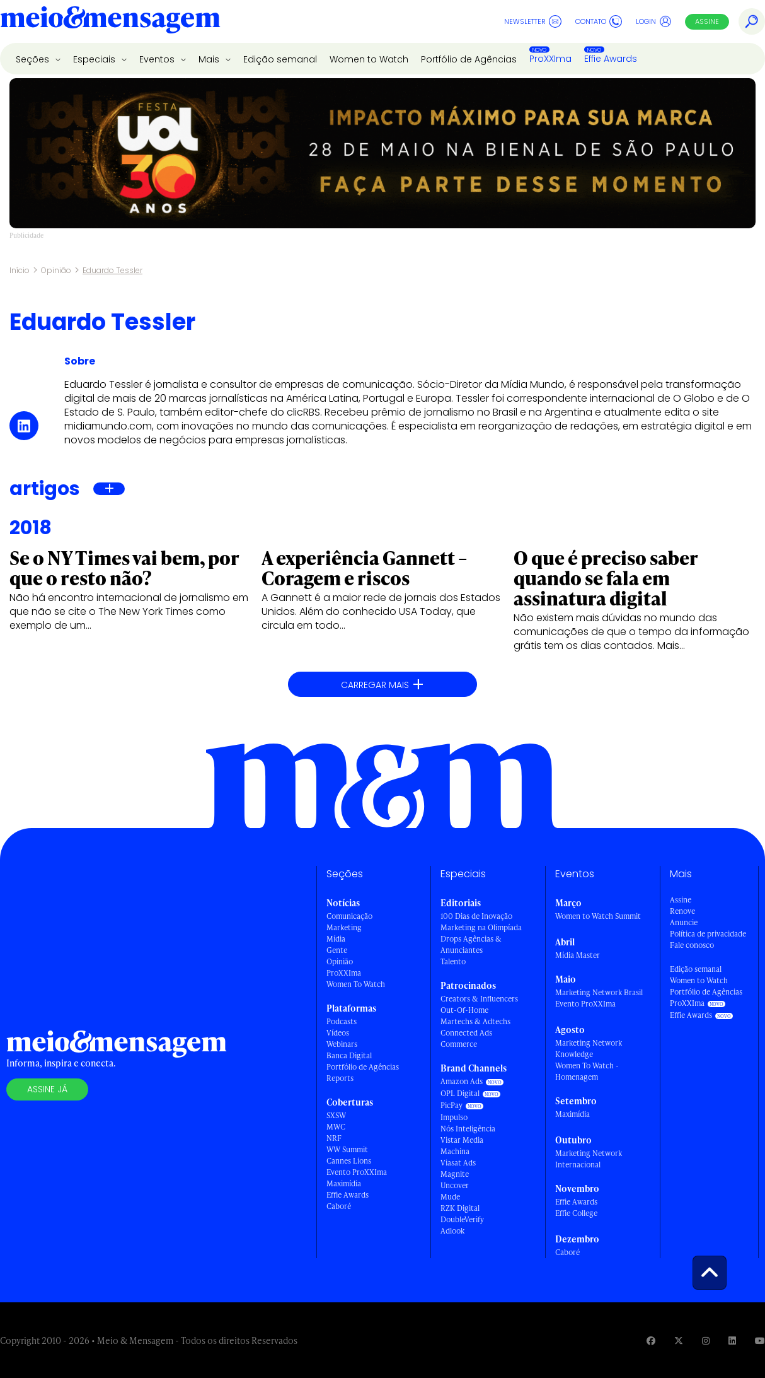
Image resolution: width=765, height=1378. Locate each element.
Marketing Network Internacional (588, 1159)
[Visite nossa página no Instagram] (706, 1340)
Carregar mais (382, 684)
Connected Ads (466, 1032)
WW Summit (347, 1149)
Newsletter (532, 21)
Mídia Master (577, 955)
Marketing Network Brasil (599, 992)
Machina (454, 1151)
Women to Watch (369, 59)
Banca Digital (349, 1055)
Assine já (47, 1089)
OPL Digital (460, 1093)
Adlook (452, 1230)
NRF (334, 1138)
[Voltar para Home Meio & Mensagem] (110, 21)
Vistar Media (461, 1140)
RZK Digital (460, 1208)
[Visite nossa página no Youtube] (760, 1340)
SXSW (336, 1115)
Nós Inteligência (467, 1128)
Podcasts (341, 1021)
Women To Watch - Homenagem (587, 1071)
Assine (707, 21)
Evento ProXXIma (356, 1172)
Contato (598, 21)
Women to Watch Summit (598, 916)
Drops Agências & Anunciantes (471, 944)
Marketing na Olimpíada (481, 927)
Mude (450, 1196)
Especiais (95, 59)
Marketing (344, 927)
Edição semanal (280, 59)
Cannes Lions (348, 1160)
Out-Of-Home (464, 1010)
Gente (336, 950)
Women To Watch (355, 984)
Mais (210, 59)
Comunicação (349, 916)
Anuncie (684, 922)
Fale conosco (692, 945)
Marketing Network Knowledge (588, 1048)
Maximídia (343, 1183)
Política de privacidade (708, 933)
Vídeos (337, 1032)
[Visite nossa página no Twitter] (678, 1340)
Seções (34, 59)
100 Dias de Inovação (476, 916)
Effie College (576, 1213)
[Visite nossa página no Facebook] (651, 1340)
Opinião (56, 270)
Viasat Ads (458, 1162)
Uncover (454, 1185)
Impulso (454, 1117)
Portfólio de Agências (469, 59)
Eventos (158, 59)
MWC (335, 1126)
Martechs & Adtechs (475, 1021)
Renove (682, 911)
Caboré (338, 1206)
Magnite (454, 1174)
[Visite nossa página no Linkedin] (732, 1340)
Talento (453, 961)
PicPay (451, 1105)
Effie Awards (610, 58)
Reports (340, 1078)
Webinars (341, 1044)
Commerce (458, 1044)
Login (654, 21)
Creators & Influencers (479, 998)
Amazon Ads (461, 1081)
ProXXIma (550, 58)
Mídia (335, 938)
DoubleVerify (462, 1219)
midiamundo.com (108, 426)
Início (19, 270)
